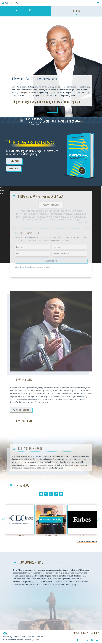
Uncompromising (30, 142)
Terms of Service (19, 637)
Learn (94, 632)
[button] (4, 520)
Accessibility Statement (35, 637)
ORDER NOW (14, 168)
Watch (52, 109)
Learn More (14, 160)
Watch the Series (21, 410)
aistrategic (36, 640)
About (76, 632)
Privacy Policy (7, 637)
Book (84, 632)
